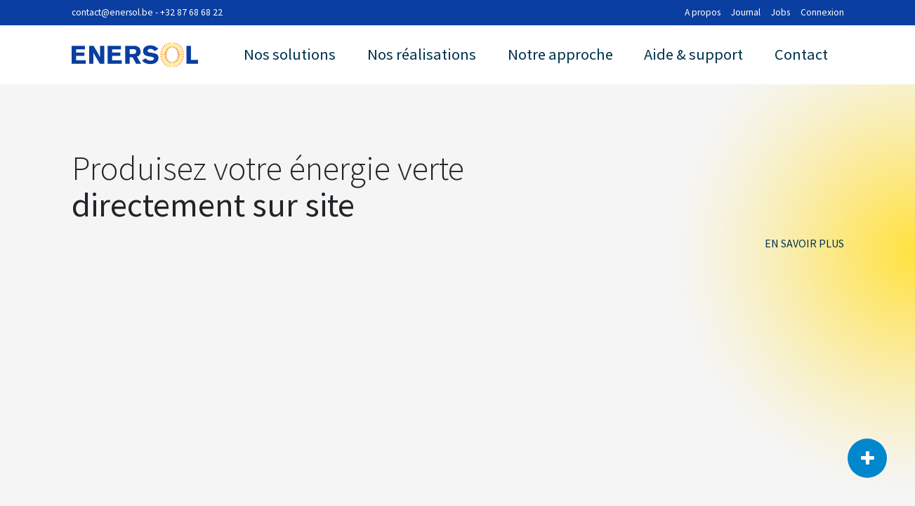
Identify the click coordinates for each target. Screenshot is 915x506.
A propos (702, 12)
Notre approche (560, 54)
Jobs (780, 12)
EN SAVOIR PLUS (804, 243)
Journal (746, 12)
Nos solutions (290, 54)
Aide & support (693, 54)
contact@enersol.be (112, 12)
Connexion (822, 12)
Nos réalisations (421, 54)
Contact (801, 54)
